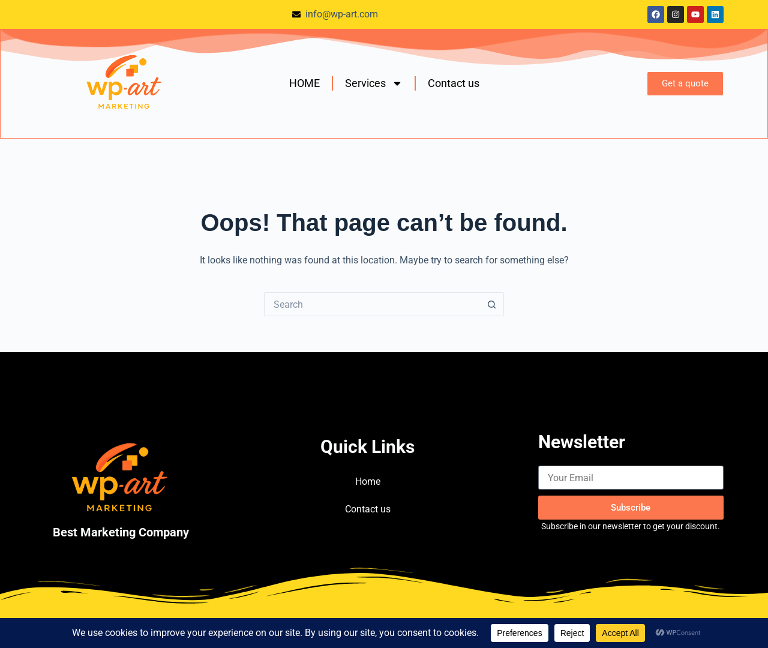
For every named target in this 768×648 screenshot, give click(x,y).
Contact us (453, 83)
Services (374, 83)
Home (367, 481)
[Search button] (492, 304)
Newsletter (581, 441)
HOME (304, 83)
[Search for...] (372, 304)
